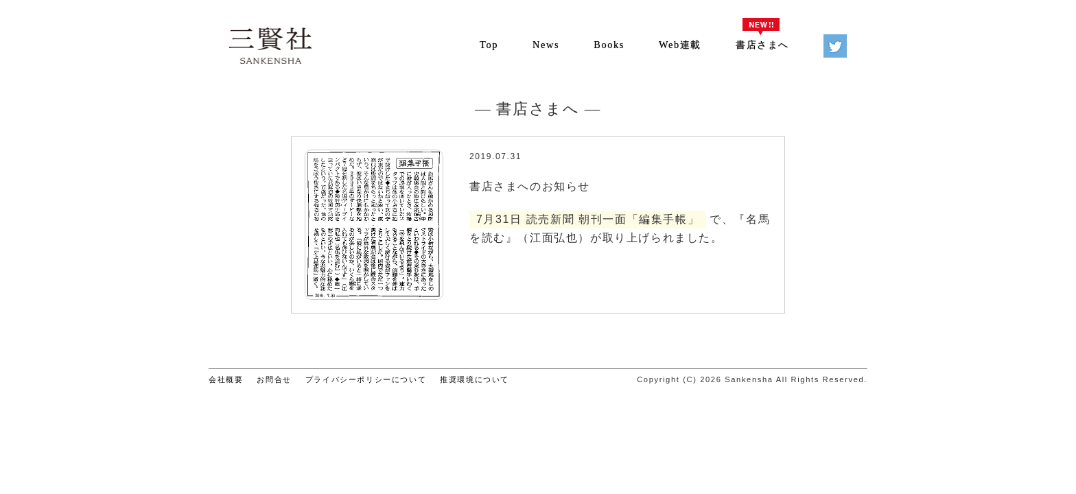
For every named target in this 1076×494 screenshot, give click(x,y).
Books (609, 44)
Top (489, 44)
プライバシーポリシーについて (365, 379)
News (546, 44)
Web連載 (680, 44)
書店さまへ (762, 44)
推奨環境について (474, 379)
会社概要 (226, 379)
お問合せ (274, 379)
